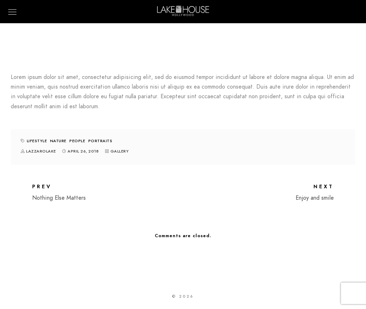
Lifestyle (37, 141)
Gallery (119, 151)
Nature (58, 141)
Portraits (100, 141)
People (77, 141)
